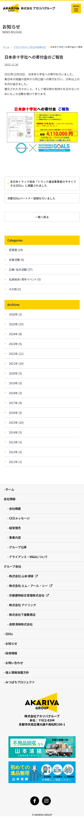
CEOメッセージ (19, 518)
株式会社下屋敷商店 (22, 615)
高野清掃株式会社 (21, 624)
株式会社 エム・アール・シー (30, 586)
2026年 (15, 314)
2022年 (16, 353)
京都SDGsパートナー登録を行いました (31, 198)
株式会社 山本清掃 (23, 576)
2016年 (15, 412)
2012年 (15, 452)
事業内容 (15, 537)
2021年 (16, 363)
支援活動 (16, 259)
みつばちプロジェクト (20, 682)
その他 (15, 289)
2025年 (16, 324)
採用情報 (11, 653)
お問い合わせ (14, 663)
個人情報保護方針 (17, 672)
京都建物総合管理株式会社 (29, 595)
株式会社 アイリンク (22, 605)
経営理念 (15, 528)
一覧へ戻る (42, 217)
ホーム (6, 46)
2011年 (15, 462)
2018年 (15, 393)
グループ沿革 (17, 547)
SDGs (9, 634)
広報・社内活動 (21, 269)
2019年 (15, 383)
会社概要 (15, 508)
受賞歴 (16, 250)
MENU (76, 8)
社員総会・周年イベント (25, 279)
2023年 (15, 344)
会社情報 (10, 499)
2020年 (15, 373)
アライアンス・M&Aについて (28, 557)
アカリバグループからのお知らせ (30, 46)
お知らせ (11, 643)
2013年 (15, 442)
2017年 (15, 403)
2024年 (15, 334)
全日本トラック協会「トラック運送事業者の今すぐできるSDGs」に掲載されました (43, 183)
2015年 (16, 422)
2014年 (15, 432)
